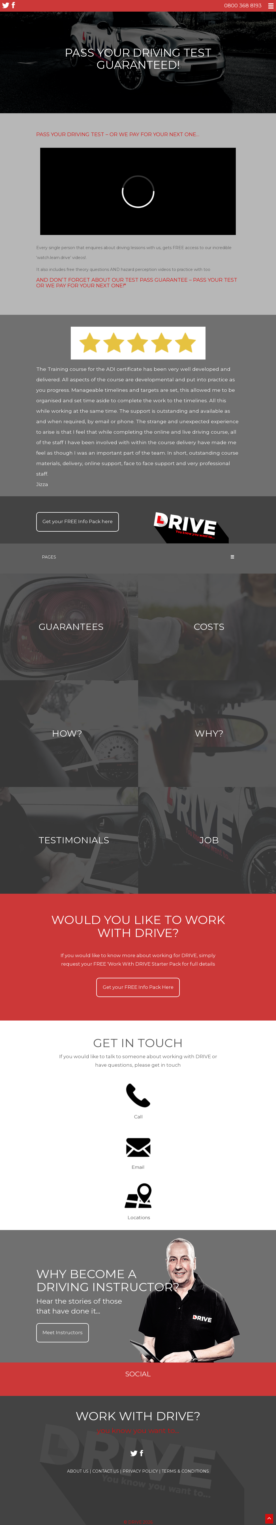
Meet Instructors (62, 1332)
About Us (79, 1471)
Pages (138, 557)
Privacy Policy (142, 1471)
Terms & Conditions (185, 1471)
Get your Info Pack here (77, 521)
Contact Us (106, 1471)
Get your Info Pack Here (138, 987)
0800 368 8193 (243, 5)
